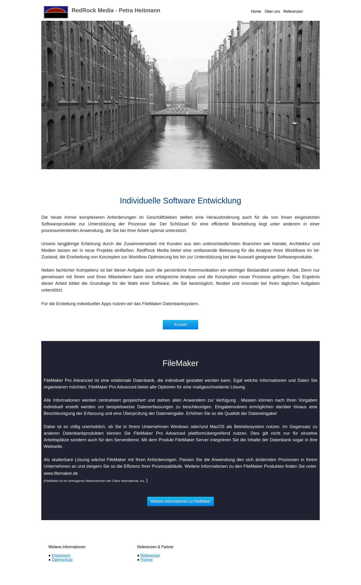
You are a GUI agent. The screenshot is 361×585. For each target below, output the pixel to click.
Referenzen (150, 555)
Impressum (61, 555)
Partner (146, 560)
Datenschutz (62, 560)
